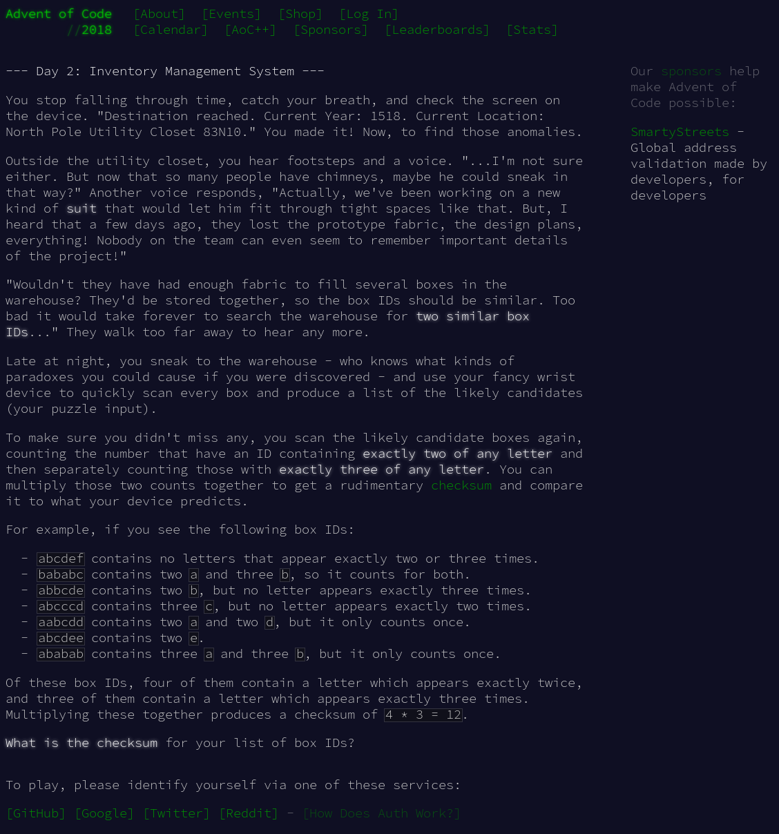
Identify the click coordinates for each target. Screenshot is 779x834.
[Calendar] (171, 29)
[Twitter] (176, 813)
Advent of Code (59, 13)
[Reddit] (248, 813)
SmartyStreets (680, 131)
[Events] (231, 13)
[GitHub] (36, 813)
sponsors (691, 71)
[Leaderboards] (437, 29)
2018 (96, 29)
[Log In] (368, 13)
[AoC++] (250, 29)
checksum (461, 485)
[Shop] (300, 13)
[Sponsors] (331, 29)
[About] (159, 13)
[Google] (104, 813)
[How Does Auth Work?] (381, 813)
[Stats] (532, 29)
